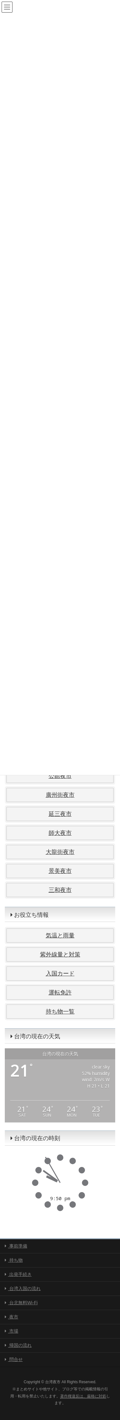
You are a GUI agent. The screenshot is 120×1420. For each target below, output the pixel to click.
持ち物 (14, 1260)
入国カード (60, 973)
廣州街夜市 (60, 795)
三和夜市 (60, 890)
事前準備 (16, 1246)
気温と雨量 (60, 935)
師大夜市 (60, 833)
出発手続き (18, 1274)
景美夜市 (60, 871)
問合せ (14, 1359)
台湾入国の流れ (23, 1288)
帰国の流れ (18, 1345)
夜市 (11, 1316)
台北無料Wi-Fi (21, 1302)
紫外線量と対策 (60, 954)
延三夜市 (60, 814)
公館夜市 (60, 776)
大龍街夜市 (60, 852)
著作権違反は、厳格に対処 (83, 1396)
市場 (11, 1331)
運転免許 (60, 992)
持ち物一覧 (60, 1011)
